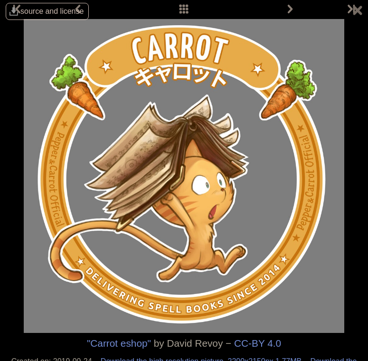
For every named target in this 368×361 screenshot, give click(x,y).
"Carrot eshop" (119, 343)
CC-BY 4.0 (257, 343)
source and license (52, 11)
